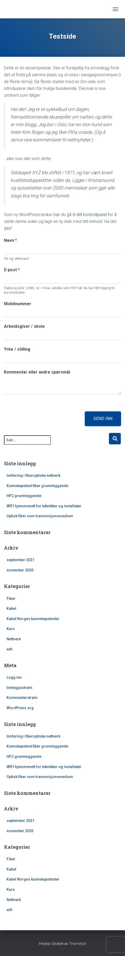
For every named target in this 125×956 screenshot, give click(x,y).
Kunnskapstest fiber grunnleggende (37, 486)
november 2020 (20, 570)
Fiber (11, 598)
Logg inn (14, 677)
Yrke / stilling (17, 349)
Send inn (102, 418)
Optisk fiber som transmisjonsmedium (40, 516)
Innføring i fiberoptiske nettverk (33, 475)
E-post (12, 269)
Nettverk (14, 639)
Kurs (11, 629)
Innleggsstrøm (19, 688)
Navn (10, 240)
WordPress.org (20, 708)
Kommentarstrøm (22, 698)
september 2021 (20, 560)
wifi (9, 649)
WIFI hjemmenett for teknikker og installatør (44, 506)
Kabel (11, 608)
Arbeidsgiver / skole (24, 326)
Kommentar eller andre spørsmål (37, 372)
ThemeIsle (77, 944)
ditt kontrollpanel (91, 214)
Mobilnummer (17, 303)
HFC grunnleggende (24, 496)
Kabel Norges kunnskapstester (33, 619)
